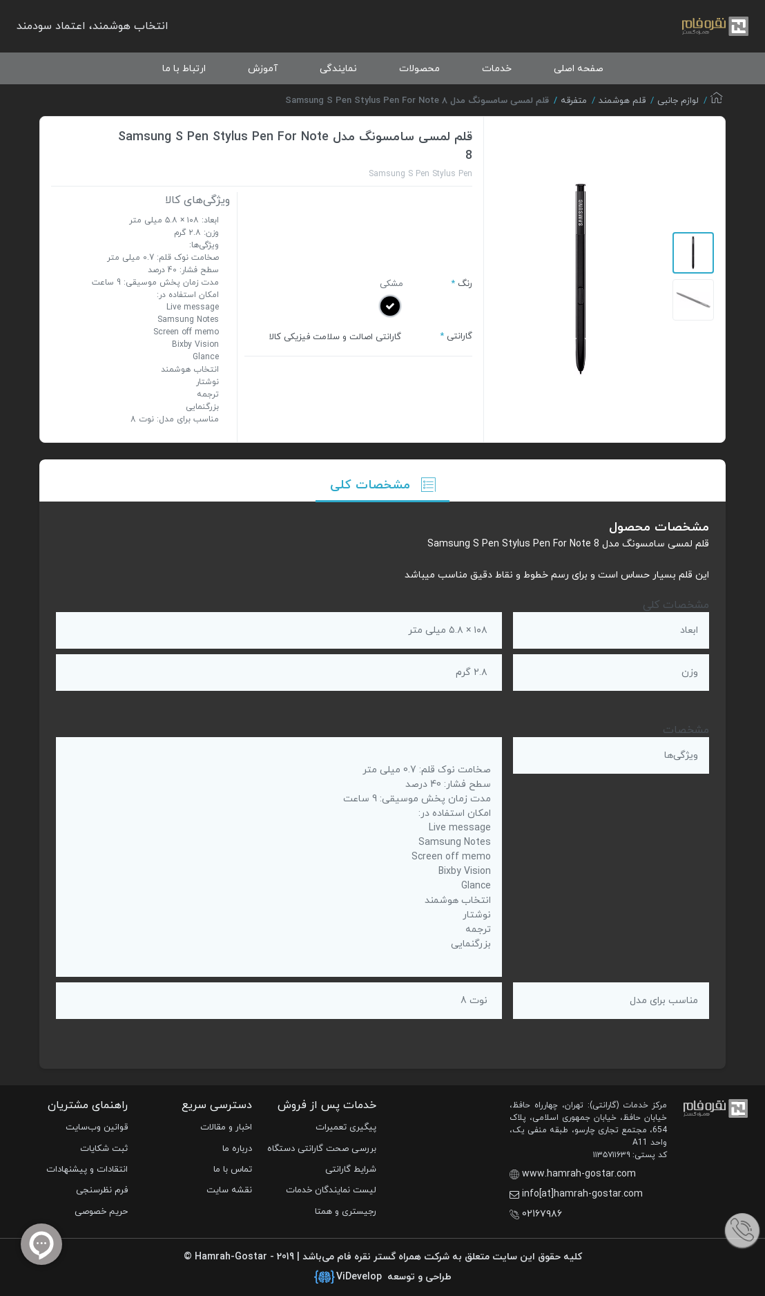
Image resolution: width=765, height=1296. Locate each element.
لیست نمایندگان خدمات (331, 1190)
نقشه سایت (229, 1190)
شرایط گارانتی (350, 1169)
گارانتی (459, 336)
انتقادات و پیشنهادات (87, 1169)
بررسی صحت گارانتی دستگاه (321, 1149)
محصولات (419, 68)
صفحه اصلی (578, 68)
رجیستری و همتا (345, 1212)
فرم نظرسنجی (102, 1190)
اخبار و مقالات (226, 1127)
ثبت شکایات (104, 1149)
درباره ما (237, 1149)
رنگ (465, 284)
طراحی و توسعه (383, 1277)
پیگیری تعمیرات (346, 1127)
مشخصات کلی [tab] (383, 485)
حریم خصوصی (101, 1212)
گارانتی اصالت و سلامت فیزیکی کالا (335, 337)
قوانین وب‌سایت (97, 1127)
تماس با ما (232, 1169)
